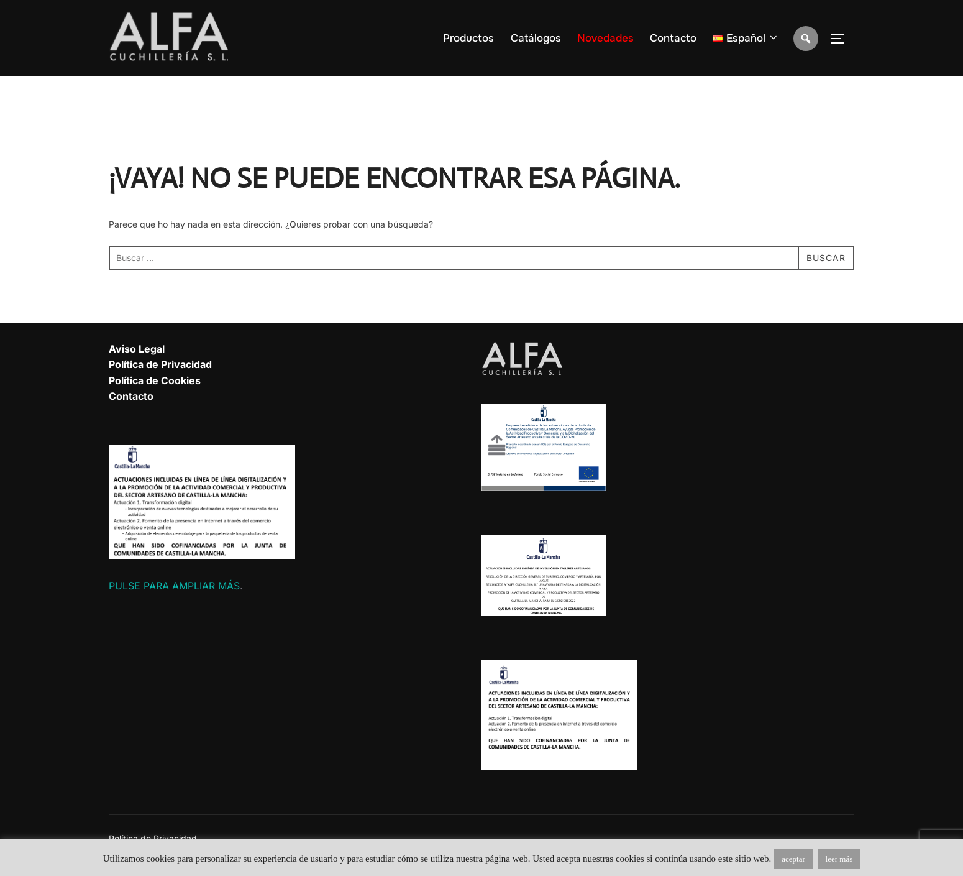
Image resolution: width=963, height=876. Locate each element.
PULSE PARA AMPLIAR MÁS (174, 585)
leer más (839, 859)
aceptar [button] (793, 859)
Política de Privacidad (160, 364)
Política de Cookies (155, 380)
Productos (468, 38)
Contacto (673, 38)
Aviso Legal (137, 349)
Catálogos (536, 38)
